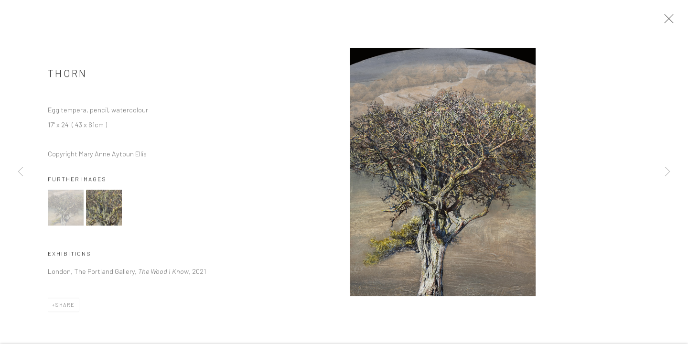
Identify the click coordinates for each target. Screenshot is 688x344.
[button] (66, 210)
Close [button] (667, 21)
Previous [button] (20, 172)
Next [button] (667, 172)
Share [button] (65, 307)
